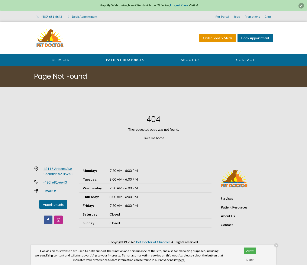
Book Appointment (255, 38)
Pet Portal (222, 16)
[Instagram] (58, 220)
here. (181, 260)
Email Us (49, 191)
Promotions (252, 16)
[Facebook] (48, 220)
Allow (250, 251)
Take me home (153, 138)
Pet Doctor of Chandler (153, 242)
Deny (249, 259)
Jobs (237, 16)
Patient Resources (125, 60)
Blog (268, 16)
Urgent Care (179, 5)
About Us (190, 60)
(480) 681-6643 (55, 182)
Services (60, 60)
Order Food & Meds (217, 38)
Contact (245, 60)
